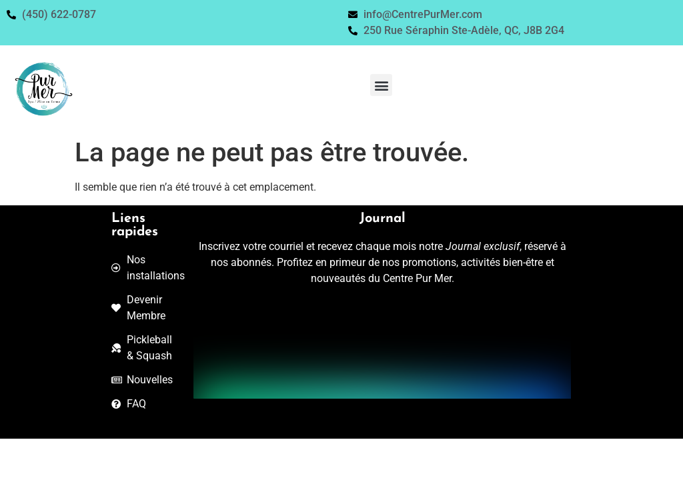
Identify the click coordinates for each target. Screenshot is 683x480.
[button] (381, 85)
